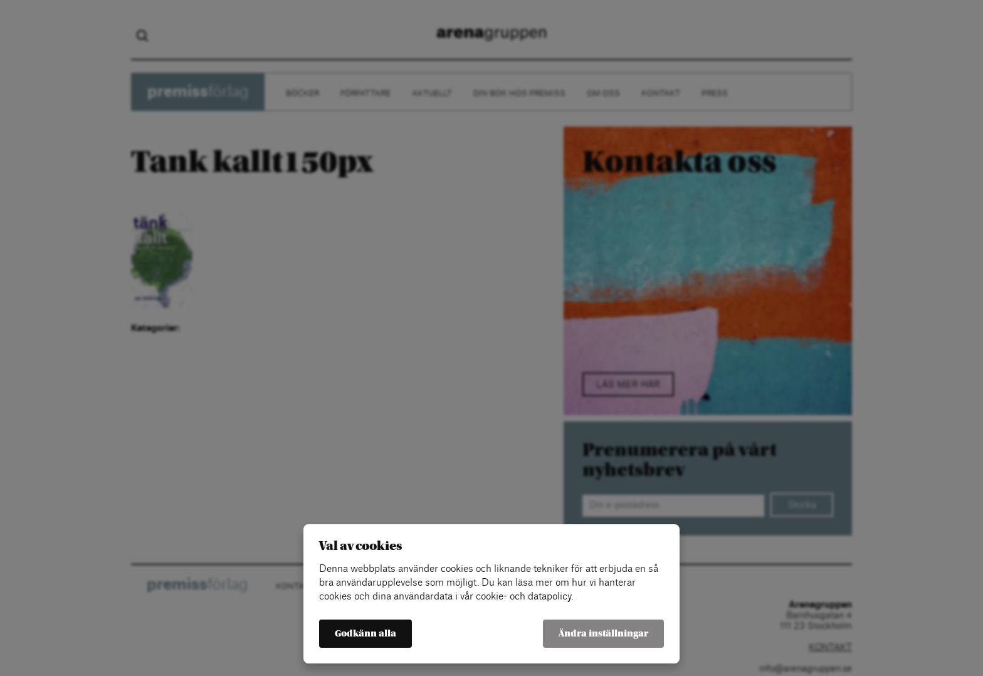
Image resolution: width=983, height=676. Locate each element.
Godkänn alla (365, 633)
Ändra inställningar (603, 633)
